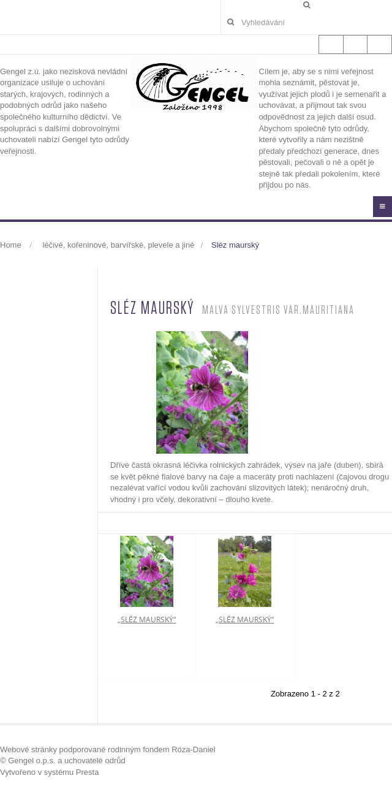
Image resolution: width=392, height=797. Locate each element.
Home (10, 245)
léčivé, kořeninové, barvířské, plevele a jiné (119, 245)
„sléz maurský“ (147, 619)
